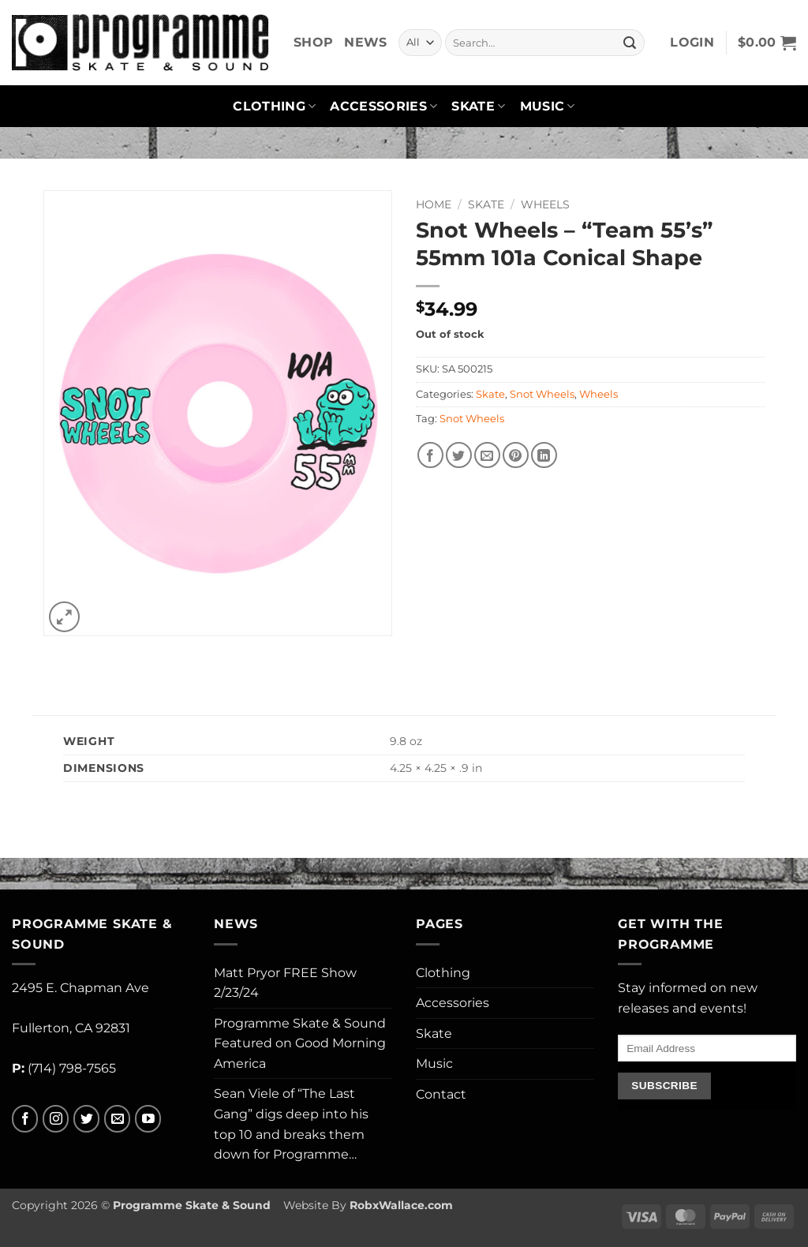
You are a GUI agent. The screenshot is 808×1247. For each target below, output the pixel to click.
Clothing (274, 106)
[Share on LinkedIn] (544, 455)
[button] (692, 42)
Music (547, 106)
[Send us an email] (117, 1119)
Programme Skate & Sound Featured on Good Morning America (300, 1043)
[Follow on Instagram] (56, 1119)
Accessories (383, 106)
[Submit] (629, 42)
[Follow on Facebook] (25, 1119)
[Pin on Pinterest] (516, 455)
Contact (441, 1094)
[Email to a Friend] (487, 455)
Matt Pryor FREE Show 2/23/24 (285, 983)
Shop (313, 42)
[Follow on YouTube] (148, 1119)
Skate (478, 106)
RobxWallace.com (401, 1205)
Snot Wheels (542, 394)
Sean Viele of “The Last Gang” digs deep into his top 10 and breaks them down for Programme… (291, 1124)
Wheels (545, 204)
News (365, 42)
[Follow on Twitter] (86, 1119)
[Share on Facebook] (430, 455)
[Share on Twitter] (459, 455)
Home (433, 204)
